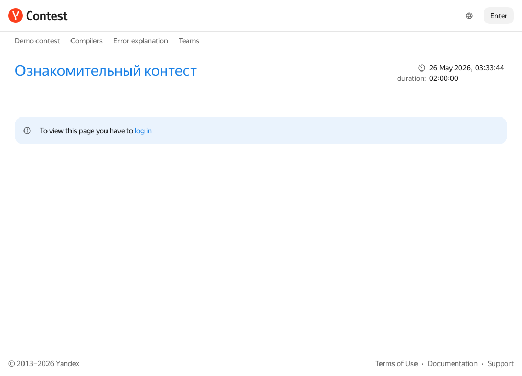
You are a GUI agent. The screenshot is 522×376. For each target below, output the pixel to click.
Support (501, 363)
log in (143, 130)
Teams (189, 41)
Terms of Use (396, 363)
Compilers (86, 41)
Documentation (453, 363)
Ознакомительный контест (106, 70)
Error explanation (140, 41)
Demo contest (37, 41)
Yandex (67, 363)
